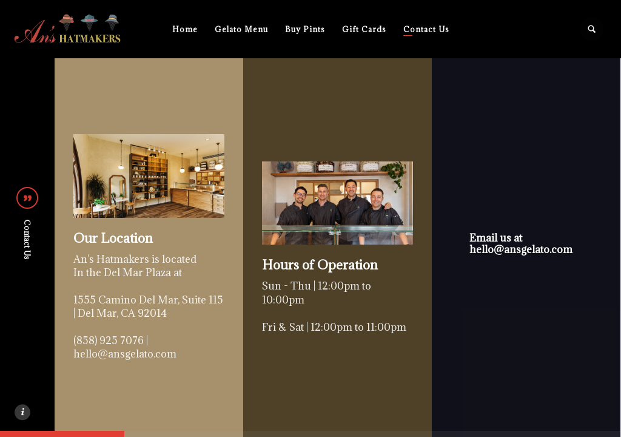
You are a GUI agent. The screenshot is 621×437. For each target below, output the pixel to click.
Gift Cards (364, 29)
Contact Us (426, 29)
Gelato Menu (241, 29)
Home (185, 29)
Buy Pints (305, 29)
